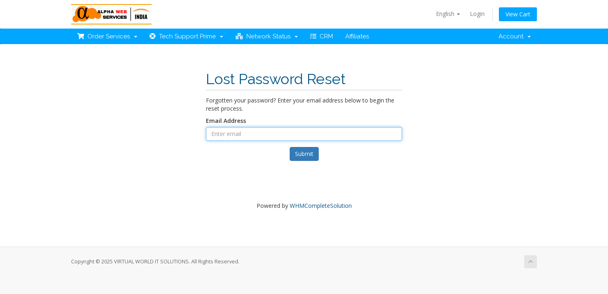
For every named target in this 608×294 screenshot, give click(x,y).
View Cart (517, 14)
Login (477, 14)
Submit (304, 154)
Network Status (266, 36)
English (448, 14)
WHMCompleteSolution (321, 205)
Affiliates (357, 36)
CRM (321, 36)
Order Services (107, 36)
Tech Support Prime (186, 36)
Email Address (226, 121)
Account (514, 36)
